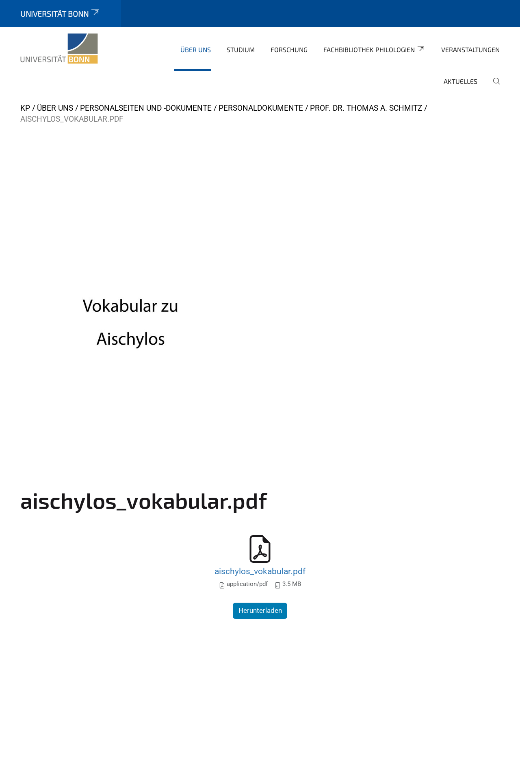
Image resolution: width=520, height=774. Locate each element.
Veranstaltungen (470, 49)
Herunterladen (260, 610)
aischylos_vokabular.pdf (260, 571)
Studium (241, 49)
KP (25, 108)
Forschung (289, 49)
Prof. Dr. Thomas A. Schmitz (366, 108)
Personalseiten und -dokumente (146, 108)
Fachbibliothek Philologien (374, 50)
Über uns (195, 49)
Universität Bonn (60, 13)
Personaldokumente (261, 108)
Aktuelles (460, 81)
